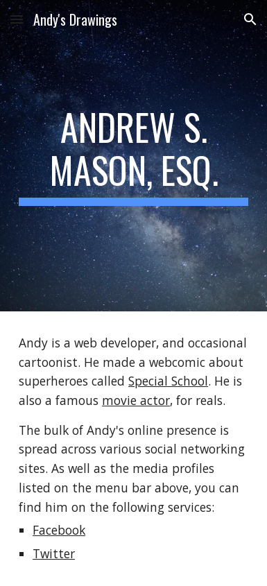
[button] (16, 19)
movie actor (136, 400)
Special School (168, 380)
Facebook (59, 530)
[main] (133, 156)
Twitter (54, 553)
